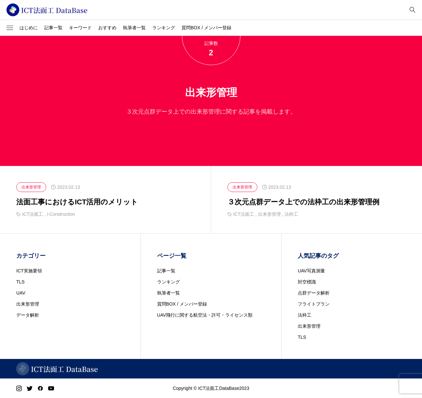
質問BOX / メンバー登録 (206, 27)
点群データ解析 (314, 292)
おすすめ (107, 27)
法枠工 (304, 315)
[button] (10, 28)
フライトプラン (314, 304)
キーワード (80, 27)
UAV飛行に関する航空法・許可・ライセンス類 (205, 315)
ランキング (163, 27)
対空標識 (307, 281)
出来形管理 (27, 304)
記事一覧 (53, 27)
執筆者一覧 (134, 27)
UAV (20, 292)
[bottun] (412, 10)
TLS (20, 281)
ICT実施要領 (29, 270)
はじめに (29, 27)
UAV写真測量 (311, 270)
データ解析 (27, 315)
